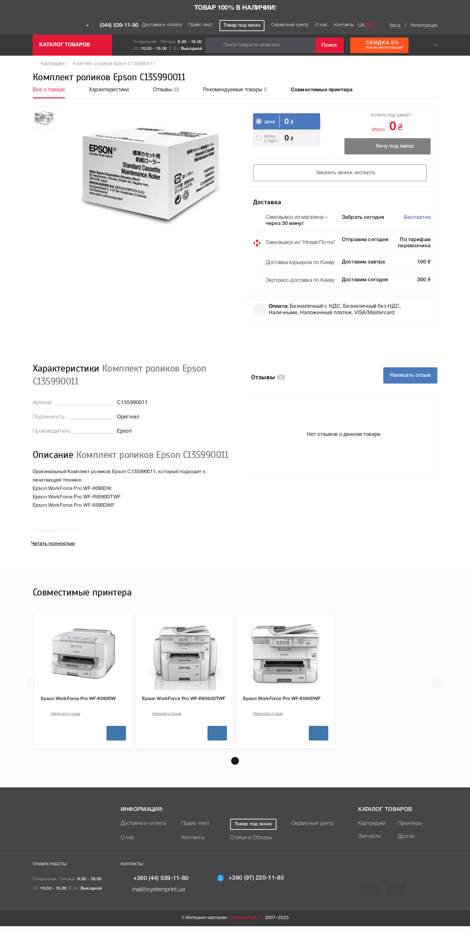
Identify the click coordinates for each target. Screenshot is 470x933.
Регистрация (423, 26)
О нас (321, 25)
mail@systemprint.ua (158, 896)
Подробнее (116, 740)
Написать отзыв (401, 379)
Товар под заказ (242, 25)
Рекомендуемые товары (235, 90)
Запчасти (369, 843)
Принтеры (410, 830)
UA (361, 25)
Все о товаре (49, 90)
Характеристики (109, 90)
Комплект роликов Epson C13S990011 (114, 64)
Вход (395, 26)
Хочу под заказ (384, 146)
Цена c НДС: (271, 145)
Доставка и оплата (162, 25)
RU (370, 25)
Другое (406, 843)
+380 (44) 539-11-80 (160, 885)
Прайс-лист (200, 25)
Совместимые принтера (321, 90)
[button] (235, 768)
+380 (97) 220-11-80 (255, 885)
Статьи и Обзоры (251, 844)
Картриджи (52, 64)
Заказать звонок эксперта (299, 177)
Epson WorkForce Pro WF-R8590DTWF (174, 707)
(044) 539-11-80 (112, 25)
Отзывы (166, 90)
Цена (269, 122)
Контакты (344, 25)
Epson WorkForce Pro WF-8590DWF (275, 707)
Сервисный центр (289, 25)
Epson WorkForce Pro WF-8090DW (73, 707)
